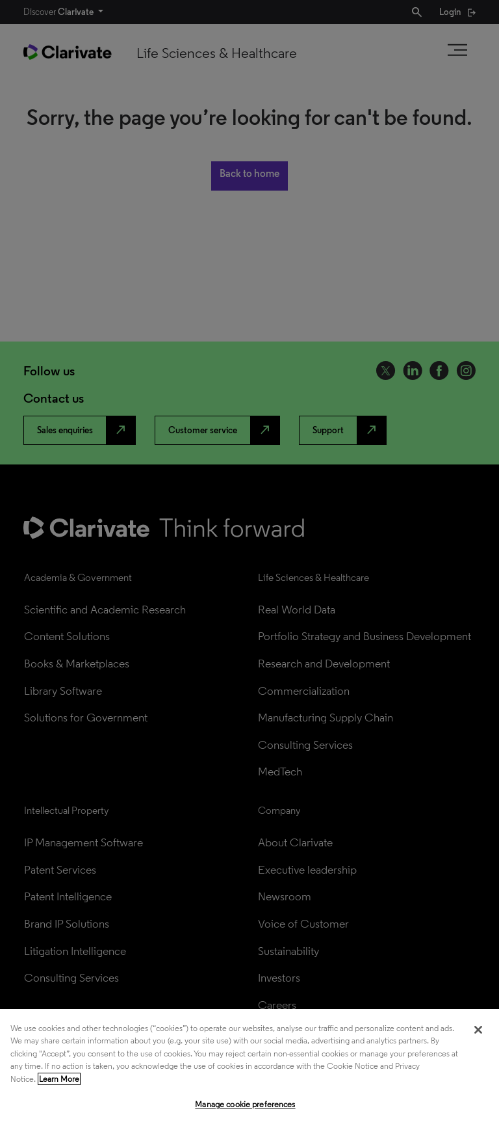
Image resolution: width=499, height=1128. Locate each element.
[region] (249, 1068)
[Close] (478, 1029)
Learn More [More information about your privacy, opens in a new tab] (59, 1079)
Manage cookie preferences (245, 1104)
